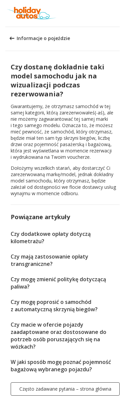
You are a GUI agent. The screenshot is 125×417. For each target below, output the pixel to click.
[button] (117, 13)
